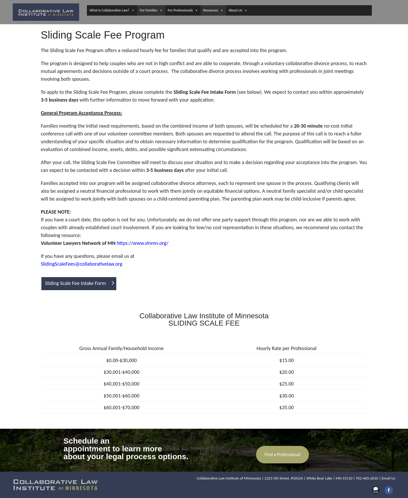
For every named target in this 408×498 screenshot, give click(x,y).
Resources (213, 10)
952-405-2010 (367, 478)
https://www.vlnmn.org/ (143, 243)
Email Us (388, 478)
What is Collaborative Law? (112, 10)
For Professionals (183, 10)
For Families (151, 10)
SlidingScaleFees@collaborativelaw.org (81, 264)
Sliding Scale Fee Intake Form (75, 283)
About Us (238, 10)
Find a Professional (282, 454)
